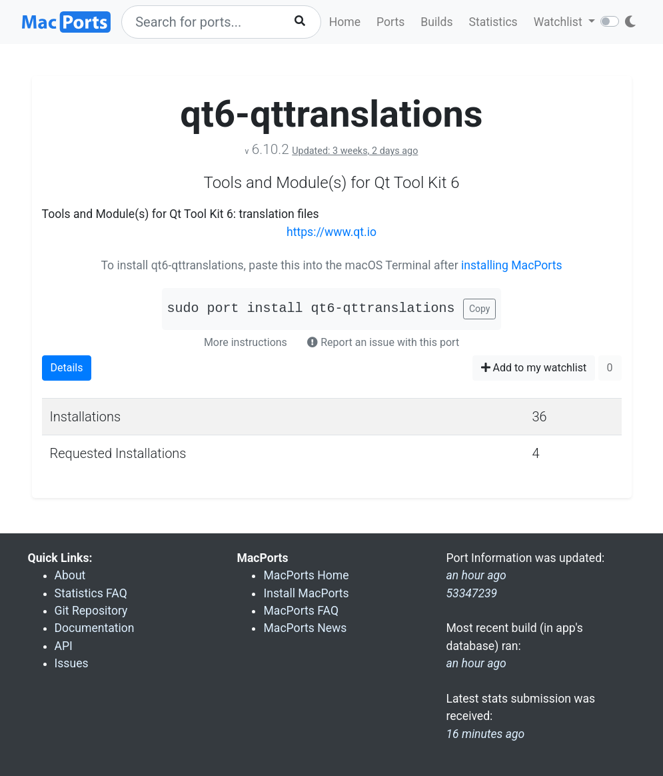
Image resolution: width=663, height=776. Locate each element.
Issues (72, 663)
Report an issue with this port (383, 342)
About (70, 575)
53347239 (471, 593)
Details (67, 367)
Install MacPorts (305, 593)
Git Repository (91, 610)
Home (344, 22)
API (64, 646)
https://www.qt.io (331, 232)
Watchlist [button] (559, 22)
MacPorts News (304, 628)
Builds (436, 22)
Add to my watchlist (534, 367)
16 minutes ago (485, 734)
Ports (390, 22)
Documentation (95, 628)
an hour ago (476, 663)
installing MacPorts (511, 265)
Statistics (492, 22)
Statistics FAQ (91, 593)
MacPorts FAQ (300, 610)
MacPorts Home (305, 575)
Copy (479, 308)
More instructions (245, 342)
